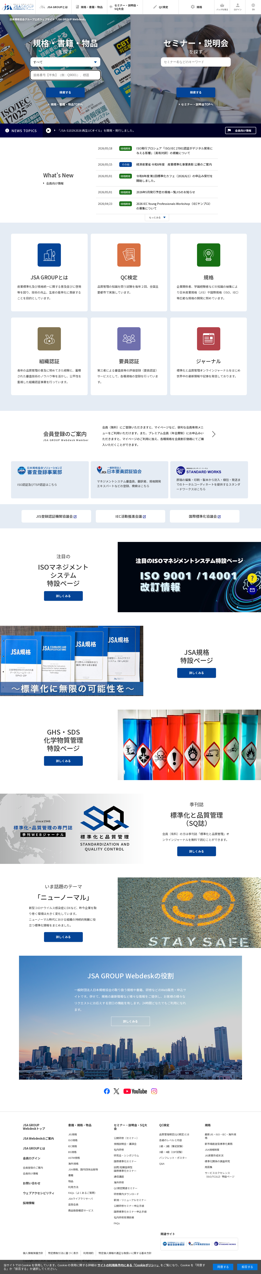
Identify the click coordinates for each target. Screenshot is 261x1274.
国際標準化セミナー (125, 1161)
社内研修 (119, 1149)
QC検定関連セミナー (125, 1188)
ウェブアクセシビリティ (38, 1193)
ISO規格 (72, 1140)
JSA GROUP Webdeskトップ (34, 1127)
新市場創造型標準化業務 (218, 1144)
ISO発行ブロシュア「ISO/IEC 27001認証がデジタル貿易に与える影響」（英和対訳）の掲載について (174, 150)
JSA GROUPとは (49, 277)
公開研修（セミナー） (126, 1138)
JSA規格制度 (212, 1149)
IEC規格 (72, 1146)
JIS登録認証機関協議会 (54, 516)
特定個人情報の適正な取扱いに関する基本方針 (125, 1253)
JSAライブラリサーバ (80, 1198)
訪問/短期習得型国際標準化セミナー (125, 1169)
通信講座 (119, 1176)
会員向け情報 (243, 130)
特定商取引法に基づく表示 (63, 1253)
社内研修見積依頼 (124, 1217)
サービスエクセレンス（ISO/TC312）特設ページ (219, 1174)
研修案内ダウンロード (126, 1194)
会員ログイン (31, 1158)
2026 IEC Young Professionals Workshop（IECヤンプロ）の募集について (174, 206)
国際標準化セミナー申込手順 (130, 1211)
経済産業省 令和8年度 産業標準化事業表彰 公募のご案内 (174, 164)
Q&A (161, 1163)
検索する (65, 92)
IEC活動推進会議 (128, 516)
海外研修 (119, 1182)
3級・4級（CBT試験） (171, 1152)
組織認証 (49, 361)
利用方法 (73, 1187)
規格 (209, 277)
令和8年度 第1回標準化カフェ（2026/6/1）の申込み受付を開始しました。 (174, 178)
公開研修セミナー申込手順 (129, 1206)
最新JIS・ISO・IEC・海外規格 (220, 1136)
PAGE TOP (252, 619)
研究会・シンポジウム (126, 1155)
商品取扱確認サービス (80, 1210)
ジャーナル (208, 361)
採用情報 (29, 1203)
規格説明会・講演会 (125, 1144)
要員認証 (129, 361)
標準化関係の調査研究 (217, 1161)
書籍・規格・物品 (80, 1125)
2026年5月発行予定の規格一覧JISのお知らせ (165, 192)
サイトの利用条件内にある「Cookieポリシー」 (128, 1265)
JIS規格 (72, 1134)
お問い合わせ (31, 1183)
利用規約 (88, 1253)
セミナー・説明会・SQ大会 (130, 1127)
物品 (70, 1181)
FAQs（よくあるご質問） (82, 1193)
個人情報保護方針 (33, 1253)
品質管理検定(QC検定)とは (174, 1134)
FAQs (117, 1223)
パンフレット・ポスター (173, 1158)
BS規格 (72, 1152)
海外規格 (73, 1163)
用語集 (208, 1167)
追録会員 (73, 1204)
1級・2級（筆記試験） (172, 1146)
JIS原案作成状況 (214, 1155)
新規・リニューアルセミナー (130, 1200)
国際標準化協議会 (203, 516)
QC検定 (129, 277)
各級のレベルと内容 (170, 1140)
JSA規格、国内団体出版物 (83, 1169)
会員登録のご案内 (33, 1167)
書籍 (70, 1175)
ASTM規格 (74, 1158)
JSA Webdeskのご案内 (38, 1138)
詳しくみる (63, 596)
